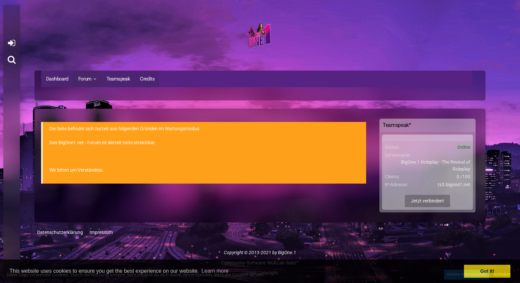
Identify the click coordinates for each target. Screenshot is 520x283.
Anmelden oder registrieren (11, 43)
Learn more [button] (214, 271)
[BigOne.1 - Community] (260, 37)
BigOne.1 (287, 252)
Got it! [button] (487, 271)
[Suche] (11, 59)
